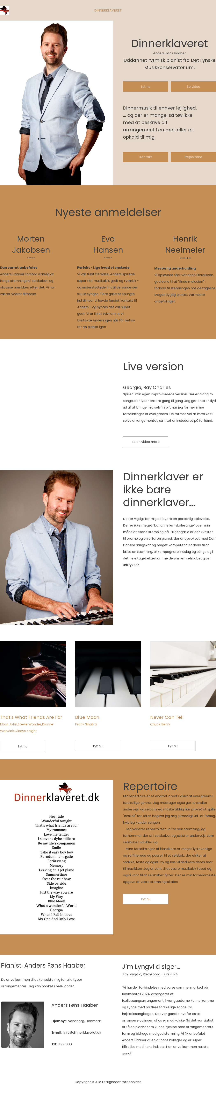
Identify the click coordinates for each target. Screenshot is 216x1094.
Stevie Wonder (29, 724)
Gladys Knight (26, 731)
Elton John (8, 724)
